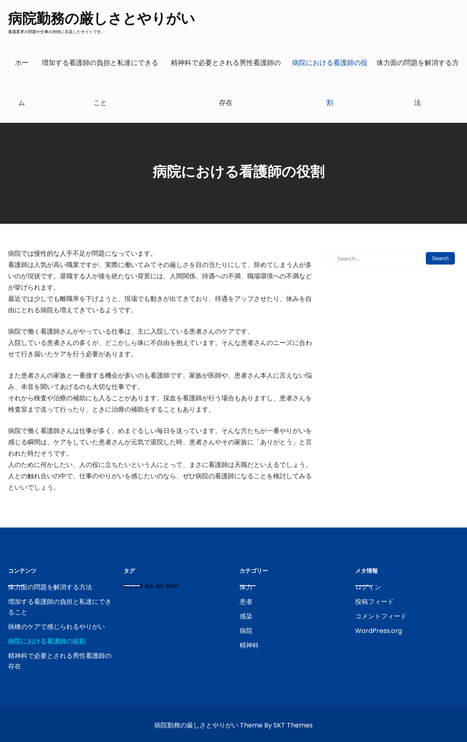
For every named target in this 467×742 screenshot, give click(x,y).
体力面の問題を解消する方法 (418, 82)
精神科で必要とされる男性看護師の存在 (226, 82)
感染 (246, 616)
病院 (246, 630)
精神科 (249, 645)
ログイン (368, 587)
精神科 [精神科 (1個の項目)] (172, 586)
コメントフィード (381, 616)
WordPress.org (378, 630)
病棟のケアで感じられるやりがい (56, 626)
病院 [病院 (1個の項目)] (159, 586)
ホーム (22, 82)
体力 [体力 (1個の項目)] (128, 586)
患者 (246, 601)
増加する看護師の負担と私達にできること (100, 82)
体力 (246, 587)
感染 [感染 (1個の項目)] (149, 586)
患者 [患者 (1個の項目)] (138, 586)
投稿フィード (374, 601)
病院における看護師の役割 (330, 82)
